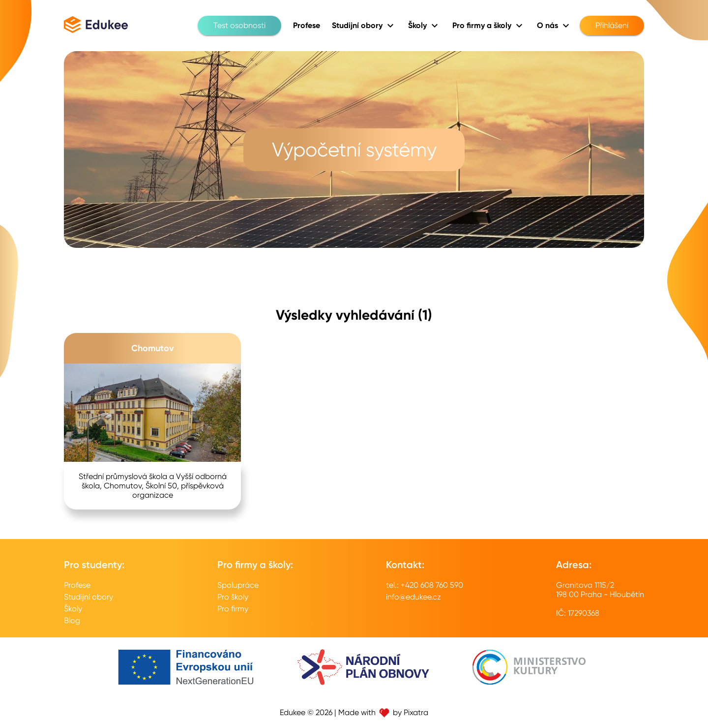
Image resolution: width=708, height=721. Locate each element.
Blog (72, 620)
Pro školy (232, 596)
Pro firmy (232, 608)
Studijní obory (88, 596)
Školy (73, 608)
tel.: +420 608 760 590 (424, 585)
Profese (77, 585)
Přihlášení (612, 25)
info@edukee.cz (413, 596)
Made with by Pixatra (383, 712)
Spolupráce (238, 585)
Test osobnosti (239, 25)
